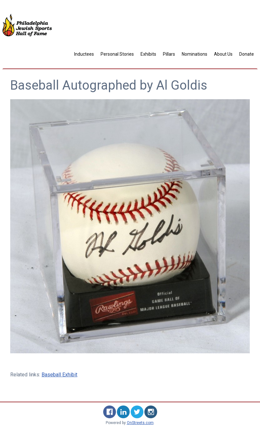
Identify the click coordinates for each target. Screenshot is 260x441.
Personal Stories (117, 54)
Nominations (194, 54)
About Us (223, 54)
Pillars (169, 54)
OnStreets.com (140, 423)
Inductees (84, 54)
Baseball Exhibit (59, 375)
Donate (246, 54)
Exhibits (148, 54)
